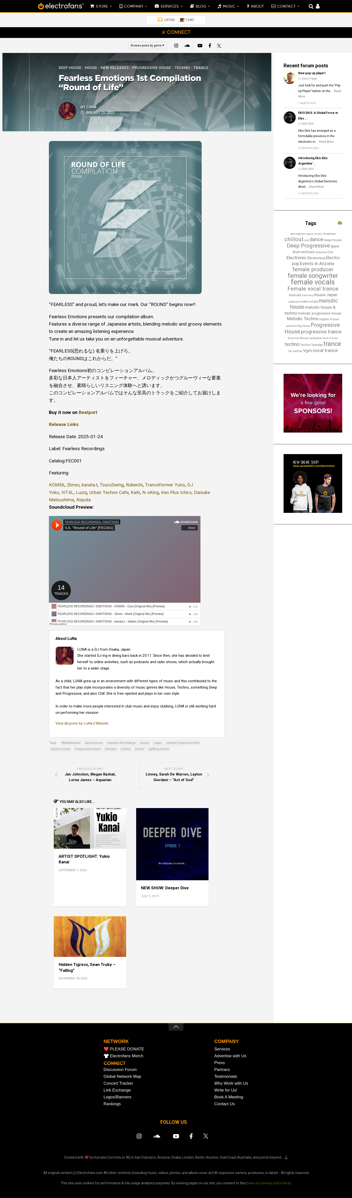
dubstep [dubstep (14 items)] (321, 252)
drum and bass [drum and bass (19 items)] (304, 252)
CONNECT (178, 32)
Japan (158, 743)
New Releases (115, 68)
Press (219, 1062)
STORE (102, 6)
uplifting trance (159, 749)
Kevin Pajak (309, 78)
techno (126, 749)
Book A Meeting (228, 1097)
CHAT (190, 20)
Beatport (88, 412)
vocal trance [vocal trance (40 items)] (325, 350)
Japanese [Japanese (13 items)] (294, 301)
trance (139, 749)
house (144, 743)
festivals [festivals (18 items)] (295, 295)
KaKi (135, 492)
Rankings (112, 1104)
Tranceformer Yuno (165, 485)
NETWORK (116, 1041)
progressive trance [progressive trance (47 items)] (321, 332)
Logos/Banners (118, 1097)
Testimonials (225, 1076)
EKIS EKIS (308, 123)
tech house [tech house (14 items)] (330, 338)
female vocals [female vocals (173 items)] (313, 282)
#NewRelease (71, 743)
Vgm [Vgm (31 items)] (307, 350)
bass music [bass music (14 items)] (315, 233)
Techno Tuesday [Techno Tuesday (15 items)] (311, 345)
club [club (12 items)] (306, 240)
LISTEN (169, 20)
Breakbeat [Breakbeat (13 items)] (329, 233)
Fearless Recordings (122, 743)
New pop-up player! (311, 73)
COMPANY (133, 6)
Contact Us (224, 1104)
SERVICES (170, 6)
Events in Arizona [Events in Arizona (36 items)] (317, 263)
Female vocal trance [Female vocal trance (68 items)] (312, 288)
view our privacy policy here (268, 1183)
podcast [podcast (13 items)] (291, 326)
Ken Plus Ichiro (176, 492)
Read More (326, 141)
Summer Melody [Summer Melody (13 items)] (298, 338)
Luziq (81, 492)
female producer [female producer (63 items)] (312, 269)
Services (222, 1049)
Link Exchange (117, 1090)
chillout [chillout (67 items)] (294, 239)
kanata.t (90, 485)
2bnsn (73, 485)
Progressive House (151, 68)
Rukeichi (134, 485)
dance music (94, 743)
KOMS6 (57, 485)
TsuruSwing (112, 485)
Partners (222, 1069)
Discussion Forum (120, 1069)
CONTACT (286, 6)
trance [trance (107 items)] (332, 343)
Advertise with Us (230, 1056)
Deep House (70, 68)
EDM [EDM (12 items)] (330, 252)
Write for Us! (225, 1090)
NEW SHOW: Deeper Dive (165, 887)
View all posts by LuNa (73, 723)
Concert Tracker (118, 1083)
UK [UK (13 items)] (290, 351)
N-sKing (150, 492)
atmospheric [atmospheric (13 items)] (298, 233)
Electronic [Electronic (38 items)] (296, 257)
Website (101, 723)
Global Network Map (122, 1076)
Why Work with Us (231, 1083)
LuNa (92, 107)
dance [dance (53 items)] (316, 239)
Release (110, 749)
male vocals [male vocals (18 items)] (309, 301)
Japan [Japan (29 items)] (331, 294)
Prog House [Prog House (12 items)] (303, 326)
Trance (201, 68)
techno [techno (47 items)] (292, 344)
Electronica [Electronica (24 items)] (316, 258)
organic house (60, 749)
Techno (182, 68)
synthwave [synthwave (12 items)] (315, 338)
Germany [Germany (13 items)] (307, 295)
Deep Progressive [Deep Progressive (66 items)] (308, 245)
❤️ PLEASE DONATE (124, 1049)
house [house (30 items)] (319, 294)
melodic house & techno (182, 743)
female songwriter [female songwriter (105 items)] (313, 275)
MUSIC (229, 6)
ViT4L (67, 492)
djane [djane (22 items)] (335, 246)
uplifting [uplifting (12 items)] (297, 351)
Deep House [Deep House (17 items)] (332, 240)
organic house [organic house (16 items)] (329, 319)
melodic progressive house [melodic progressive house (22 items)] (319, 313)
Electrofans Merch (126, 1056)
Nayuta (83, 500)
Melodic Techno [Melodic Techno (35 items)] (302, 318)
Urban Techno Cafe (109, 492)
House (91, 68)
